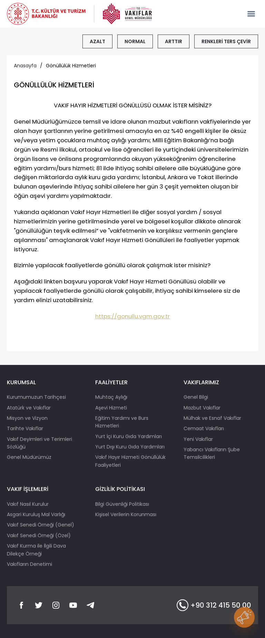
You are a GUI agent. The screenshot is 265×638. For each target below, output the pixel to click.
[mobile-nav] (251, 14)
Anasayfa (25, 65)
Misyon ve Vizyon (27, 418)
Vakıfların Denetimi (29, 564)
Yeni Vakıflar (198, 439)
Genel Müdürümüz (29, 457)
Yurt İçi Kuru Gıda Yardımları (128, 436)
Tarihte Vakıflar (25, 428)
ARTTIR (173, 41)
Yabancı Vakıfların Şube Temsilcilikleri (212, 453)
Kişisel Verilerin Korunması (125, 514)
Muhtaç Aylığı (111, 397)
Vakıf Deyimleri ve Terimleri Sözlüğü (39, 443)
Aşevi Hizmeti (111, 407)
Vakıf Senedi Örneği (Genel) (40, 524)
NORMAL (135, 41)
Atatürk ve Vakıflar (29, 407)
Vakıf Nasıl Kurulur (28, 504)
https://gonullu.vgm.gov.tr (132, 316)
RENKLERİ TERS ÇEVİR (226, 41)
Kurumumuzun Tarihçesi (36, 397)
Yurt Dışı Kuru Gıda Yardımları (130, 446)
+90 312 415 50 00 (214, 605)
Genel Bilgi (196, 397)
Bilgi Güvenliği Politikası (122, 504)
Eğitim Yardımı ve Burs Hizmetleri (121, 422)
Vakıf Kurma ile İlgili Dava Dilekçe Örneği (36, 549)
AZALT (97, 41)
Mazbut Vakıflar (202, 407)
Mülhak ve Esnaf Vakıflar (212, 418)
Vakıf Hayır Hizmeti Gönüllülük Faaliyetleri (130, 461)
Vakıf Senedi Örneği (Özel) (39, 535)
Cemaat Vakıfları (204, 428)
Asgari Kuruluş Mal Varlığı (36, 514)
